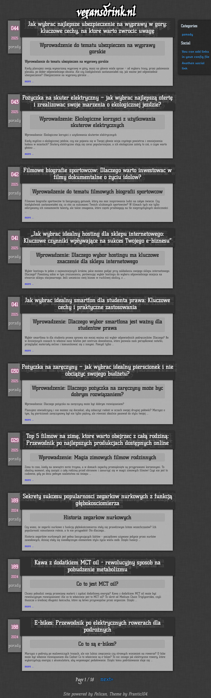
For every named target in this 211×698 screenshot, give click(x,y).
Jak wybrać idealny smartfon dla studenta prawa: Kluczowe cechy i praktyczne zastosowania (97, 304)
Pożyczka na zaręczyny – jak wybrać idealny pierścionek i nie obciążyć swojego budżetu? (97, 370)
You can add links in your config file (196, 54)
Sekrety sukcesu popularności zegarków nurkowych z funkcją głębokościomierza (97, 500)
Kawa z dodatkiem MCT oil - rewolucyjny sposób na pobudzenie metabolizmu (97, 566)
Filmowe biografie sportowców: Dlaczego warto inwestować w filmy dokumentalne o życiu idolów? (97, 174)
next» (106, 679)
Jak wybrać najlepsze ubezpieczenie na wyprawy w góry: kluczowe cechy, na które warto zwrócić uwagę (97, 27)
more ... (29, 81)
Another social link (193, 65)
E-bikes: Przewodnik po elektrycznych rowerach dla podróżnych (97, 626)
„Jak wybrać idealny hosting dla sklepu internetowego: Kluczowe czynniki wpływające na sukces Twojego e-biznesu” (97, 237)
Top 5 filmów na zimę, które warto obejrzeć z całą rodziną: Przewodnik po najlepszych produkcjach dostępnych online (97, 439)
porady (187, 34)
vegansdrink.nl (105, 13)
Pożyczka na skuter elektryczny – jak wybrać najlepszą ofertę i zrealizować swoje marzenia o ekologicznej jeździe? (97, 101)
